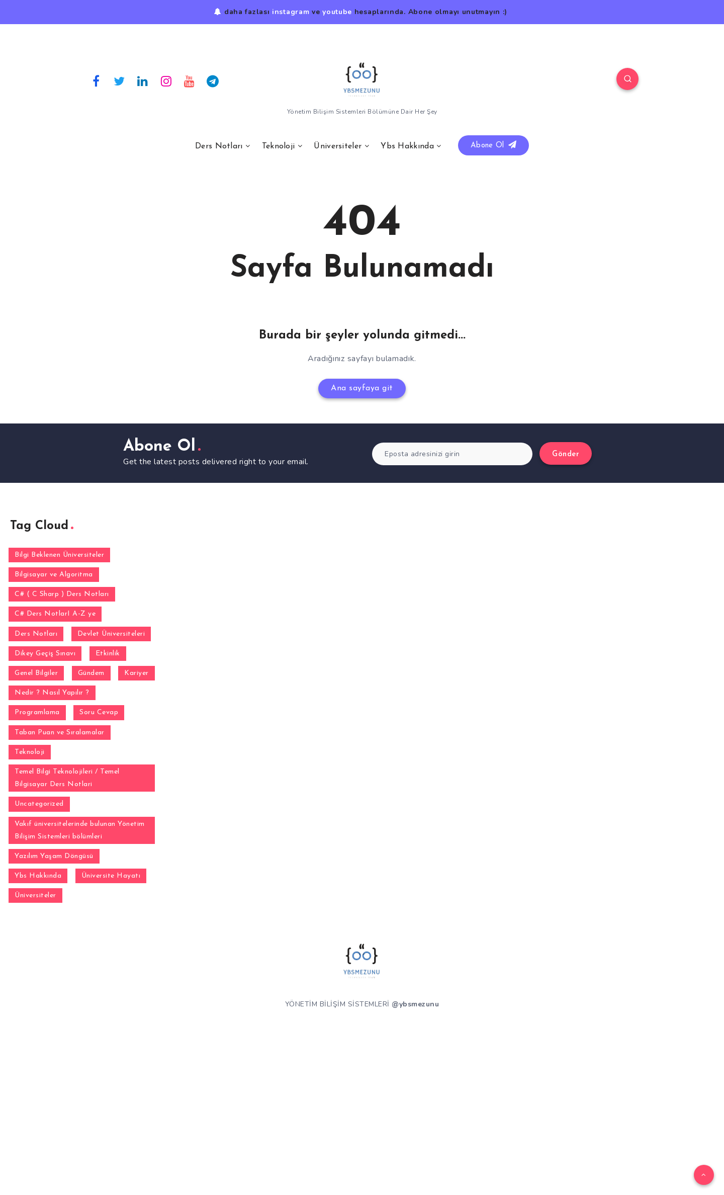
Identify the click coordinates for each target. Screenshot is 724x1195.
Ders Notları (219, 146)
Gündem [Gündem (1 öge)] (91, 673)
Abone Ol (493, 144)
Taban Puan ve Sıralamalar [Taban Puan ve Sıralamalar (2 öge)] (60, 732)
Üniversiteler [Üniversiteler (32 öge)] (35, 895)
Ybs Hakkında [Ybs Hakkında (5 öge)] (38, 876)
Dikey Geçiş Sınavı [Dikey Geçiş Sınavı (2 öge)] (45, 653)
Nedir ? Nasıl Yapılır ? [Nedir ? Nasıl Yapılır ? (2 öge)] (52, 693)
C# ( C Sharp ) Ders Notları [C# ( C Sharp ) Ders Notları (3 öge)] (62, 594)
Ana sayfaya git (362, 388)
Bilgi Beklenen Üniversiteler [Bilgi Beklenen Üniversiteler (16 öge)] (59, 555)
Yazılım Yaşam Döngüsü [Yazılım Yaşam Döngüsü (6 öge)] (54, 856)
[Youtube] (189, 80)
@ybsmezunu (415, 1004)
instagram (290, 12)
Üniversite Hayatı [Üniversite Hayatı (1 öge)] (111, 876)
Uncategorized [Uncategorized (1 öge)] (39, 804)
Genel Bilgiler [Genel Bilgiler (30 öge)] (36, 673)
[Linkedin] (142, 80)
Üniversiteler (337, 146)
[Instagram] (166, 80)
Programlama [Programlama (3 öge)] (37, 712)
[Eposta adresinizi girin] (452, 454)
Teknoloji (278, 146)
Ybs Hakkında (407, 146)
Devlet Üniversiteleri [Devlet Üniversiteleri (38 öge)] (111, 634)
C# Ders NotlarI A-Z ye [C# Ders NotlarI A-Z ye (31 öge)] (55, 614)
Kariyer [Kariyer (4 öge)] (136, 673)
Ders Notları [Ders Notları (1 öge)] (36, 634)
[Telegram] (213, 80)
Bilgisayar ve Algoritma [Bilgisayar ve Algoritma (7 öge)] (54, 574)
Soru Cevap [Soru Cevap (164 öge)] (98, 712)
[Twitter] (119, 80)
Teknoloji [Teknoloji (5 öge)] (30, 752)
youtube (337, 12)
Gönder (565, 454)
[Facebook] (96, 80)
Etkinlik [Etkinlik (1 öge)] (108, 653)
